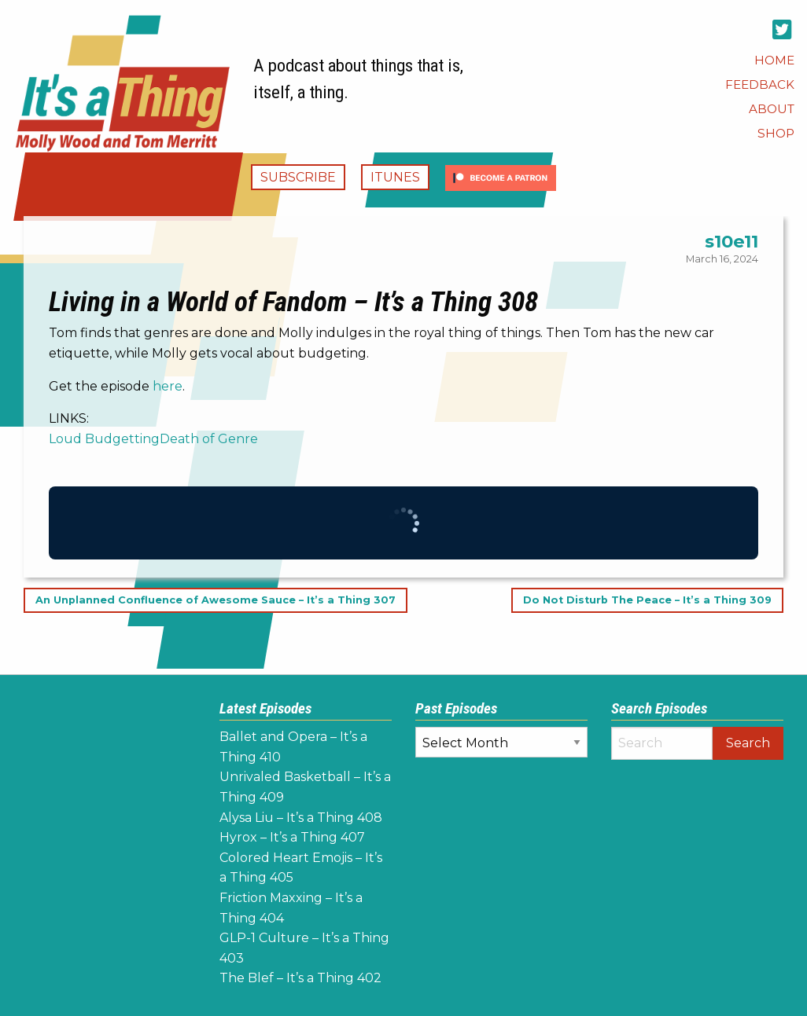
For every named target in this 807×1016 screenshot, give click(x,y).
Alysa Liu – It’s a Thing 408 (300, 817)
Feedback (759, 84)
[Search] (662, 743)
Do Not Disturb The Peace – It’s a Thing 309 (647, 600)
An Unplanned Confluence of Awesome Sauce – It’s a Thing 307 (215, 600)
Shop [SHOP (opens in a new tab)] (775, 133)
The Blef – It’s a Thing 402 (300, 977)
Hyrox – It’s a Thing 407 (292, 837)
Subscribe (298, 177)
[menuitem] (774, 60)
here (167, 386)
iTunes (395, 177)
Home (774, 60)
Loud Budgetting (104, 438)
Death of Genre (209, 438)
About (771, 108)
